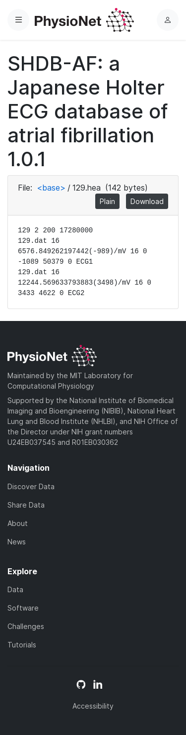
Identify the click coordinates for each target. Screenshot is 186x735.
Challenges (25, 626)
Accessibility (93, 706)
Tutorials (21, 644)
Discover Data (31, 486)
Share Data (26, 505)
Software (23, 608)
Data (15, 589)
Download (147, 201)
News (16, 541)
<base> (51, 188)
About (17, 523)
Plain (107, 201)
